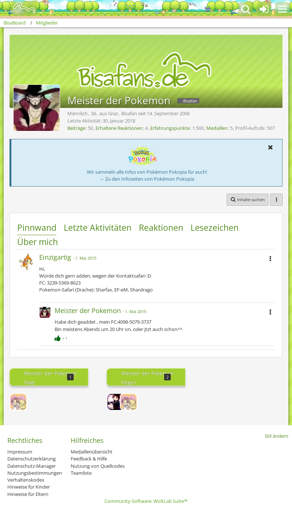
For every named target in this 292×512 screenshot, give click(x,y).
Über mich (37, 242)
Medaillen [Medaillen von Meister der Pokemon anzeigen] (217, 128)
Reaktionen (161, 227)
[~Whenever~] (18, 402)
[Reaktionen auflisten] (62, 337)
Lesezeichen (215, 227)
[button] (282, 9)
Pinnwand (36, 227)
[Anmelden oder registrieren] (264, 9)
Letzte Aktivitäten (98, 227)
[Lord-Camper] (115, 402)
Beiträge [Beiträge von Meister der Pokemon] (76, 128)
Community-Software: (146, 501)
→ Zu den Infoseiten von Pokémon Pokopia (146, 179)
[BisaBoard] (19, 8)
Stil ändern (276, 436)
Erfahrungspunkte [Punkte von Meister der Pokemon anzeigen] (170, 128)
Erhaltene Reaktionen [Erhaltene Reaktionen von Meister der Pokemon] (119, 128)
